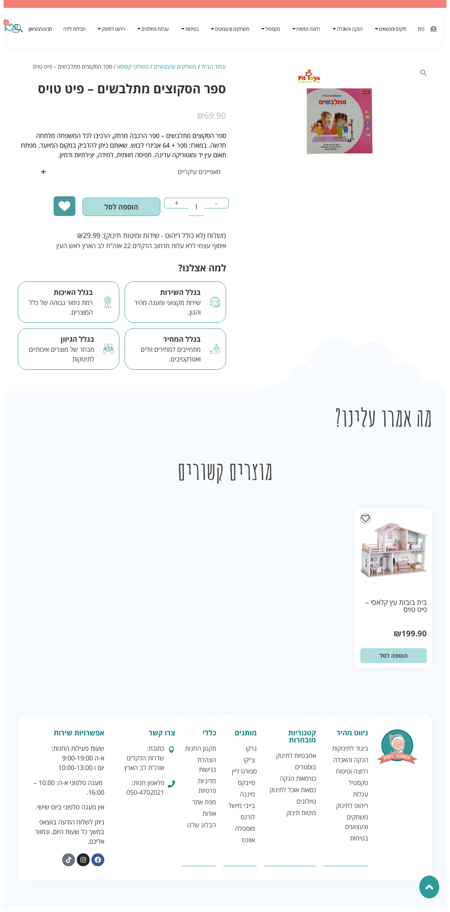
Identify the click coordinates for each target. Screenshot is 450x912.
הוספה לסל (108, 209)
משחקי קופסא (133, 66)
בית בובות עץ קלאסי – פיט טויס (396, 609)
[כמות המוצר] (191, 209)
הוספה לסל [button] (394, 659)
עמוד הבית (213, 66)
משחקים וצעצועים (175, 66)
